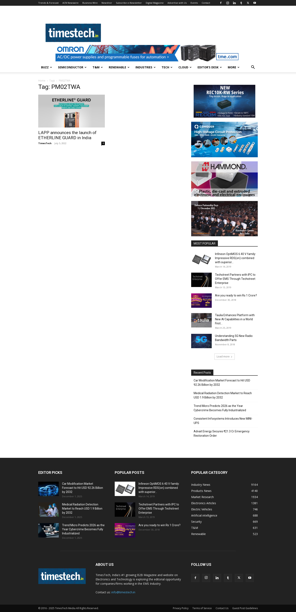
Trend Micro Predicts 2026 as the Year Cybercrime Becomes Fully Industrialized (220, 408)
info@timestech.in (123, 592)
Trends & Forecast (48, 2)
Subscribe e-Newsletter (129, 2)
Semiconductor (72, 67)
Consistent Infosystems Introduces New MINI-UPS (223, 421)
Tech (167, 67)
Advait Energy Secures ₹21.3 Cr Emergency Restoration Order (222, 433)
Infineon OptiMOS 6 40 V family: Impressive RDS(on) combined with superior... (235, 258)
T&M (97, 67)
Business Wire (90, 2)
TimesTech (45, 143)
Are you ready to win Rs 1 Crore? (236, 295)
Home (41, 80)
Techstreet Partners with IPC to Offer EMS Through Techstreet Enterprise (235, 279)
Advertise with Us (177, 2)
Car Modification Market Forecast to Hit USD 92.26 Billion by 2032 (222, 382)
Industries (145, 67)
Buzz (46, 67)
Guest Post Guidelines (245, 608)
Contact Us (222, 608)
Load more (224, 356)
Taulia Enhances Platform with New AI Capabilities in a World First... (235, 319)
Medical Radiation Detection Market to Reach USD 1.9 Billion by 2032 (223, 395)
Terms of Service (202, 608)
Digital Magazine (155, 2)
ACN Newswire (70, 2)
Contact (206, 2)
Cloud (185, 67)
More (233, 67)
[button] (253, 68)
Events (194, 2)
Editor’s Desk (210, 67)
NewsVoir (107, 2)
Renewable (119, 67)
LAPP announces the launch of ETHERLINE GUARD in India (67, 135)
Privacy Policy (180, 608)
